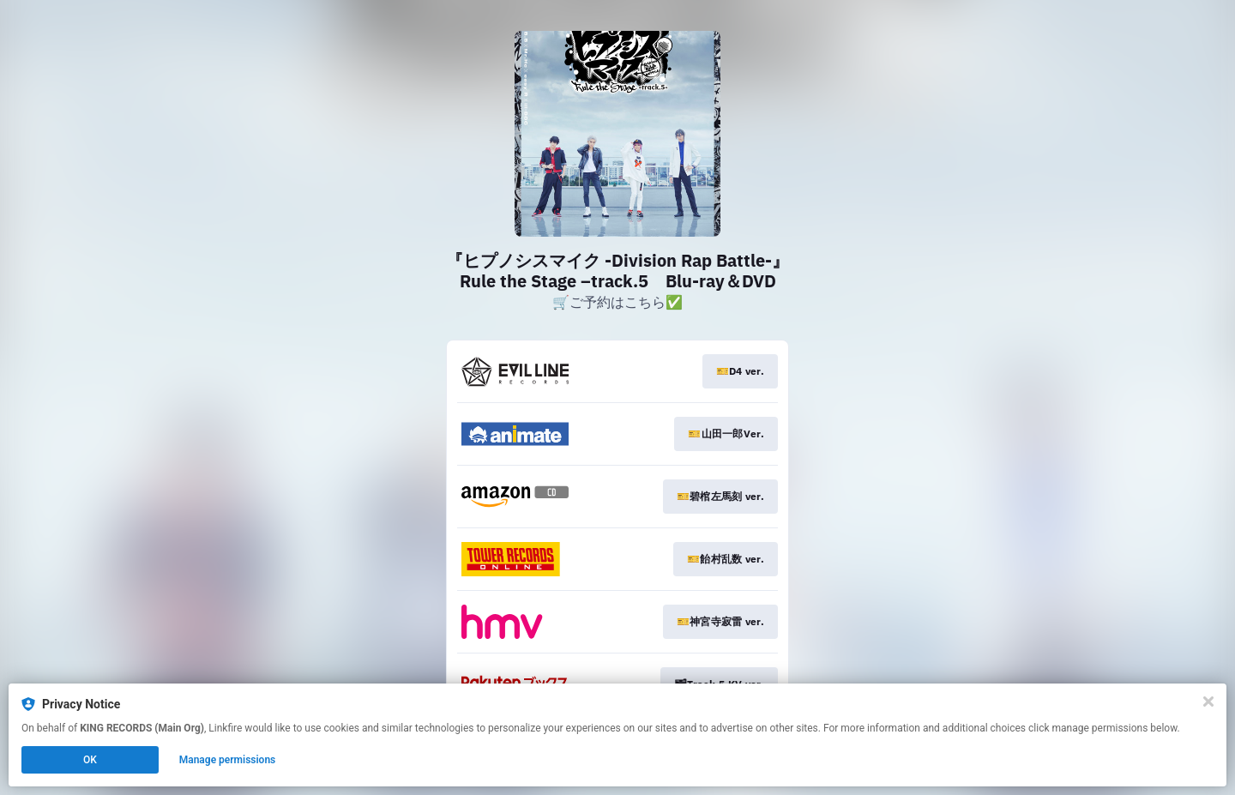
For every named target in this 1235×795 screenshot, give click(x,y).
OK (90, 760)
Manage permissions (227, 760)
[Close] (1208, 701)
